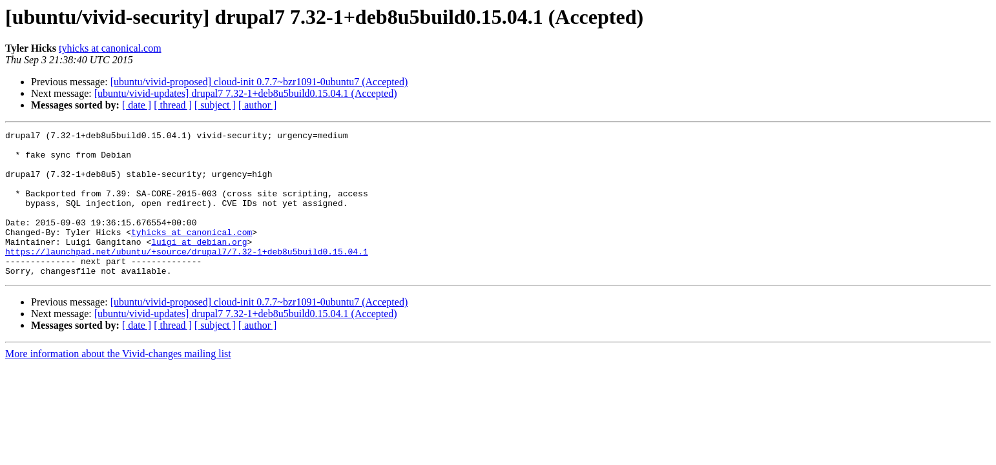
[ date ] (136, 104)
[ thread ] (173, 104)
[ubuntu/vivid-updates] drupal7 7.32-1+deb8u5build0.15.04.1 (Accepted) (245, 93)
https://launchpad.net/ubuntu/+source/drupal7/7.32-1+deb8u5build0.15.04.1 (186, 276)
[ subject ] (215, 104)
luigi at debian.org (199, 265)
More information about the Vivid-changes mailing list (118, 382)
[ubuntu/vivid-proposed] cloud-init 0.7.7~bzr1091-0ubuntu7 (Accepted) (259, 81)
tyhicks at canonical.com (110, 48)
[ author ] (257, 104)
